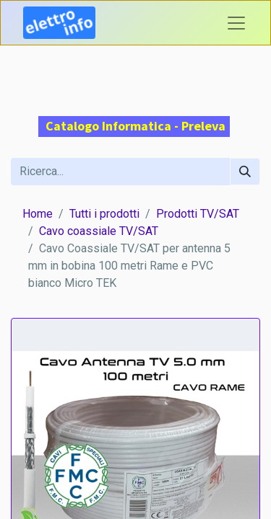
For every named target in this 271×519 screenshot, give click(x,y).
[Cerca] (245, 171)
